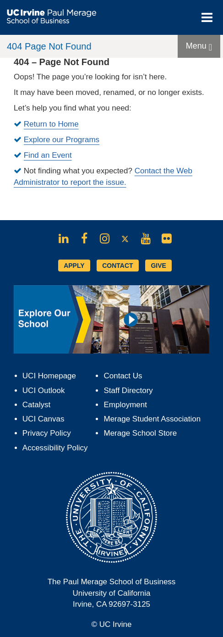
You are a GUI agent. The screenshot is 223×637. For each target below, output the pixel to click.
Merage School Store (140, 433)
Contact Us (122, 375)
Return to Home (51, 124)
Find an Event (48, 155)
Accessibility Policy (55, 447)
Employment (125, 404)
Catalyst (36, 404)
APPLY (74, 265)
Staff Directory (127, 390)
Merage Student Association (152, 419)
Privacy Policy (46, 433)
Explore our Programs (61, 139)
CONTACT (117, 265)
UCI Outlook (43, 390)
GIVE (158, 265)
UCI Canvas (43, 419)
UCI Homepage (49, 375)
